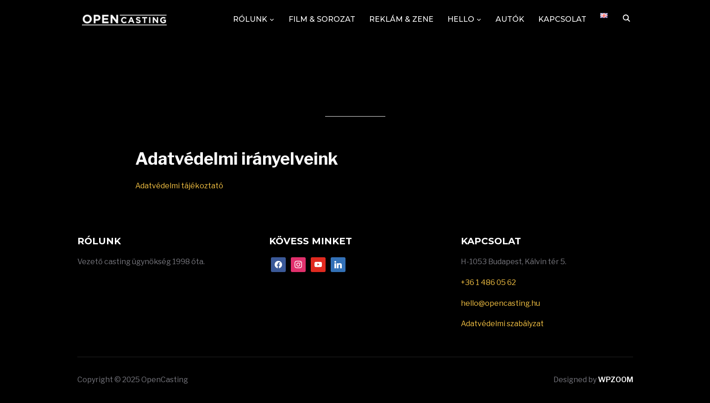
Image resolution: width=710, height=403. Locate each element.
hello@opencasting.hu (500, 303)
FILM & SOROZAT (322, 19)
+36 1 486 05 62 (488, 282)
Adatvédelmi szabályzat (502, 323)
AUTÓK (510, 19)
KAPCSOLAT (562, 19)
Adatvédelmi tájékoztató (180, 185)
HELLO (460, 19)
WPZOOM (615, 379)
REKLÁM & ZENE (401, 19)
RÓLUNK (250, 19)
